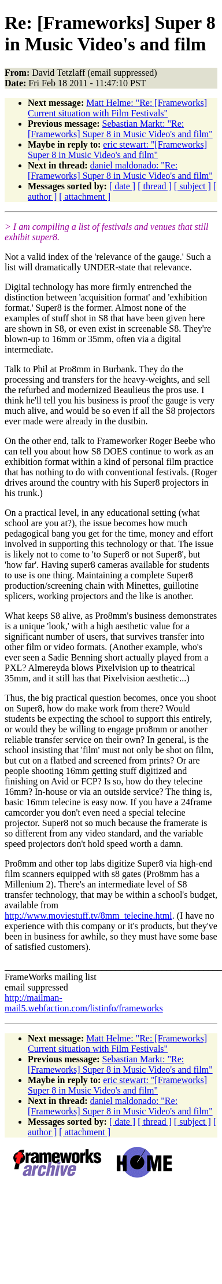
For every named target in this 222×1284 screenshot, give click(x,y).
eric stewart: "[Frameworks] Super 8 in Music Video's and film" (117, 150)
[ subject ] (192, 186)
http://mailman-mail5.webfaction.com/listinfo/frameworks (84, 1003)
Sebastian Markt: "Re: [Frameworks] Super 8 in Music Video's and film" (120, 129)
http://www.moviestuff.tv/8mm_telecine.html (88, 915)
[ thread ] (155, 186)
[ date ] (122, 186)
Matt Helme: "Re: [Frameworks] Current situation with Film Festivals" (117, 108)
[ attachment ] (84, 196)
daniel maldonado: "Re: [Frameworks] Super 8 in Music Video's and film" (120, 170)
